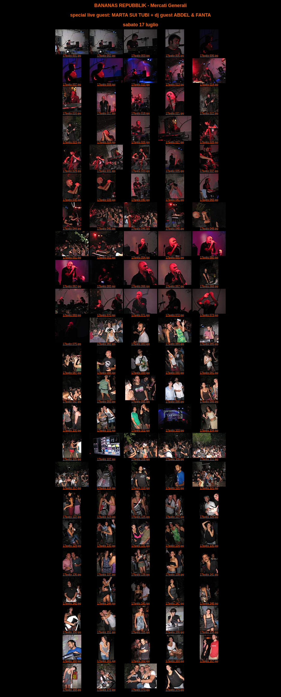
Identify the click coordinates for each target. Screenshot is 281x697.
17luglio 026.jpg (140, 141)
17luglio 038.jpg (72, 198)
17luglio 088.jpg (106, 371)
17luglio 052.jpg (106, 256)
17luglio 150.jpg (72, 631)
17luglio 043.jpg (209, 198)
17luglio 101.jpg (106, 429)
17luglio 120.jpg (174, 487)
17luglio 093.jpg (106, 400)
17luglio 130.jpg (106, 544)
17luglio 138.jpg (140, 573)
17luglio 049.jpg (209, 227)
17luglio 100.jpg (72, 429)
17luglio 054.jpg (140, 256)
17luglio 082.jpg (106, 342)
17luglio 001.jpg (72, 54)
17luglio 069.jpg (72, 314)
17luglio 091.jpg (209, 371)
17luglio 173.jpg (140, 688)
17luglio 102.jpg (140, 429)
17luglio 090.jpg (174, 371)
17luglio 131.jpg (140, 544)
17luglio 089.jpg (140, 371)
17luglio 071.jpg (140, 314)
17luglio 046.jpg (140, 227)
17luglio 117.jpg (72, 487)
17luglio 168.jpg (72, 688)
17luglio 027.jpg (174, 141)
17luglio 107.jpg (106, 458)
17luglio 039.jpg (106, 198)
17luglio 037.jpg (209, 169)
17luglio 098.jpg (174, 400)
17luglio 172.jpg (106, 688)
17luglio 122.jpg (72, 515)
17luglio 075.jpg (72, 342)
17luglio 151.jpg (106, 631)
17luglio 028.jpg (209, 141)
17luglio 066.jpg (140, 285)
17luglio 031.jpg (106, 169)
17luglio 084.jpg (174, 342)
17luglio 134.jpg (174, 544)
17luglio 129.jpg (72, 544)
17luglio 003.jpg (140, 54)
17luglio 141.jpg (209, 573)
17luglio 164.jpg (175, 659)
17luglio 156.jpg (175, 631)
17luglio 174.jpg (175, 688)
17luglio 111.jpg (209, 458)
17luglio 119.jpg (140, 487)
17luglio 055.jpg (174, 256)
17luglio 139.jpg (175, 573)
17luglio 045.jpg (106, 227)
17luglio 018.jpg (140, 112)
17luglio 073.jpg (209, 314)
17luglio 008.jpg (106, 83)
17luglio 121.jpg (209, 487)
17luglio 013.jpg (174, 83)
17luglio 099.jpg (209, 400)
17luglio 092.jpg (72, 400)
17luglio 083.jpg (140, 342)
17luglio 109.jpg (174, 458)
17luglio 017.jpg (106, 112)
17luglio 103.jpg (174, 429)
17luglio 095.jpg (140, 400)
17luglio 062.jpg (72, 285)
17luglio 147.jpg (174, 602)
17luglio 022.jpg (209, 112)
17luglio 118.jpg (106, 487)
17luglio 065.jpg (106, 285)
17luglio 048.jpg (174, 227)
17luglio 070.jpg (106, 314)
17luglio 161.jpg (106, 659)
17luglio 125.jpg (140, 515)
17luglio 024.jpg (106, 141)
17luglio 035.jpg (174, 169)
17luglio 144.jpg (106, 602)
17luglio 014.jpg (209, 83)
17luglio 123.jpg (106, 515)
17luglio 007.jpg (72, 83)
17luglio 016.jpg (72, 112)
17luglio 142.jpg (72, 602)
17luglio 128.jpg (209, 515)
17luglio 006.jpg (209, 54)
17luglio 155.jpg (140, 631)
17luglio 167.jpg (209, 659)
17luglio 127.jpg (174, 515)
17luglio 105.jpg (72, 458)
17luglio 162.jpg (140, 659)
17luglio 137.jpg (106, 573)
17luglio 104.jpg (209, 429)
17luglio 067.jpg (174, 285)
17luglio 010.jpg (140, 83)
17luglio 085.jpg (209, 342)
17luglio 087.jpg (72, 371)
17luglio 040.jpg (140, 198)
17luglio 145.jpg (140, 602)
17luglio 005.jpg (174, 54)
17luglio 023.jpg (72, 141)
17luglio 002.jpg (106, 54)
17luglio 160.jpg (72, 659)
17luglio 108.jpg (140, 458)
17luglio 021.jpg (174, 112)
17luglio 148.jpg (209, 602)
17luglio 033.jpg (140, 169)
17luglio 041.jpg (174, 198)
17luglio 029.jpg (72, 169)
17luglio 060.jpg (209, 256)
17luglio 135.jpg (209, 544)
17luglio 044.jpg (72, 227)
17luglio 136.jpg (72, 573)
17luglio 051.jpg (72, 256)
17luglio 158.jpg (209, 631)
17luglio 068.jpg (209, 285)
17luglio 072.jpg (174, 314)
